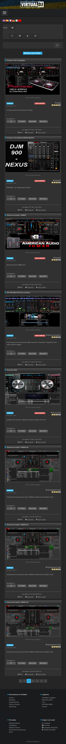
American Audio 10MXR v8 (17, 525)
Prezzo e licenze (14, 704)
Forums (44, 706)
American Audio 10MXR (16, 215)
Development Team (54, 490)
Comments (30, 132)
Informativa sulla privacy (17, 730)
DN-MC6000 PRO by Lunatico (18, 292)
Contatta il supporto (48, 698)
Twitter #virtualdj (48, 730)
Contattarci (13, 725)
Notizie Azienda (14, 723)
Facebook (46, 723)
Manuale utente (47, 700)
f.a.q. (43, 702)
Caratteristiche (14, 702)
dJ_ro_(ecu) (57, 412)
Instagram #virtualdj (49, 727)
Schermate (12, 706)
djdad (59, 103)
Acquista (12, 700)
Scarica (11, 698)
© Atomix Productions (33, 741)
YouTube (46, 725)
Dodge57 (58, 180)
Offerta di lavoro (14, 727)
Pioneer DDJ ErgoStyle (16, 60)
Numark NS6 (12, 370)
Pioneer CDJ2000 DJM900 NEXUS (20, 138)
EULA (11, 732)
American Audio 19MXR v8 (17, 447)
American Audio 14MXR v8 (17, 602)
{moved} (58, 258)
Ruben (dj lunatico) (54, 335)
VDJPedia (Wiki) (47, 704)
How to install (42, 132)
